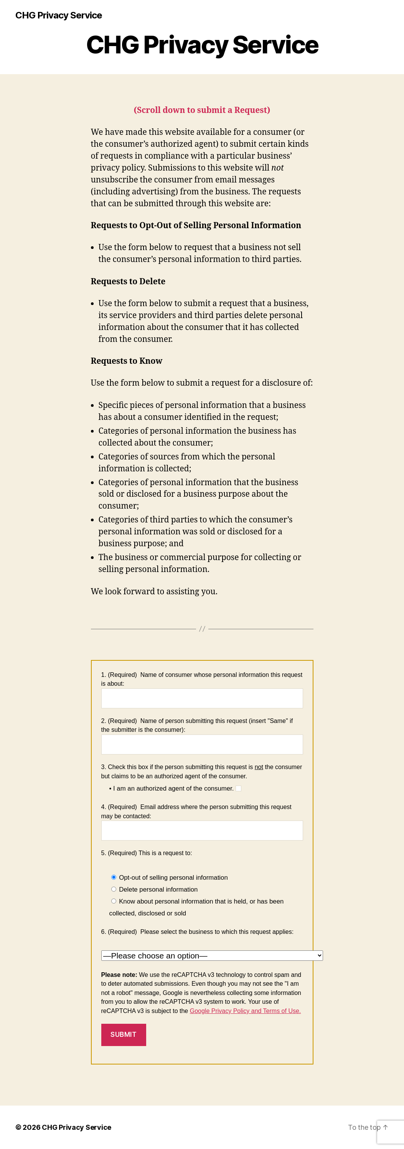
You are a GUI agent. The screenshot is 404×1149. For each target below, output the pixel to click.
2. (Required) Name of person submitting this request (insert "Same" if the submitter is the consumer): (202, 736)
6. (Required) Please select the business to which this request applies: (197, 931)
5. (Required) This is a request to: (146, 853)
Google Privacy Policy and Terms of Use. (245, 1011)
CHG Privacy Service (58, 15)
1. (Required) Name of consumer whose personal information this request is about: (202, 689)
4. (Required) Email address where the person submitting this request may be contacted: (202, 822)
